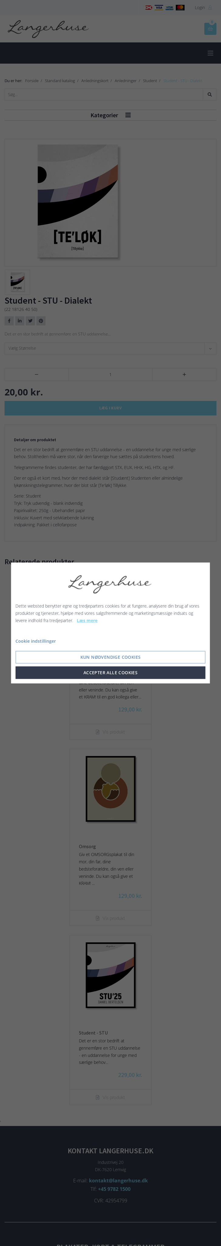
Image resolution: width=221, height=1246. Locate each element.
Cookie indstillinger (35, 641)
